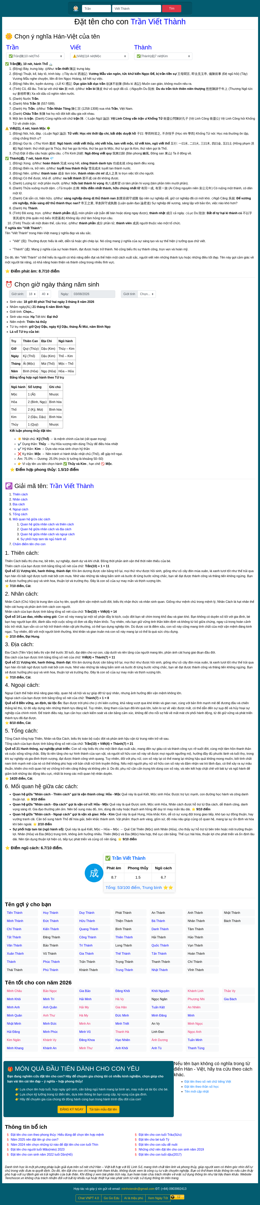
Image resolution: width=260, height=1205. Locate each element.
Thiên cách (20, 494)
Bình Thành (123, 929)
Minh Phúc (50, 1031)
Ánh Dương (160, 1040)
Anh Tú (157, 1048)
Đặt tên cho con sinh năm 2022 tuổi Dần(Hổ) (42, 1154)
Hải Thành (159, 937)
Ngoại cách (20, 509)
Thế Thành (122, 953)
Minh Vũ (85, 1031)
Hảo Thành (195, 937)
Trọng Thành (124, 961)
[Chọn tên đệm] (163, 56)
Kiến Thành (51, 929)
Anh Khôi (121, 1048)
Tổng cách (20, 514)
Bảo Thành (50, 945)
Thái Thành (15, 970)
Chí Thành (14, 929)
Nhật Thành (160, 970)
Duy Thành (86, 912)
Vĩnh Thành (196, 970)
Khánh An (49, 1048)
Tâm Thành (196, 929)
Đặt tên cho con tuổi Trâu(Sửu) (160, 1134)
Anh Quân (50, 1007)
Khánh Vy (49, 1040)
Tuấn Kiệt (158, 1007)
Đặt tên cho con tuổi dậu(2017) (160, 1154)
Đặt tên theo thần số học (202, 1086)
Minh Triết (122, 1023)
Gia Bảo (85, 991)
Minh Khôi (14, 999)
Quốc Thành (160, 945)
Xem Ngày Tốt (158, 1198)
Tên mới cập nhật (197, 1091)
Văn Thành (14, 945)
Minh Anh (13, 1007)
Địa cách (19, 504)
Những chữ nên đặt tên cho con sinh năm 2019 (171, 1149)
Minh (191, 1015)
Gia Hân (121, 1007)
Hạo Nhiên (122, 1040)
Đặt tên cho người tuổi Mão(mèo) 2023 (38, 1149)
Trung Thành (124, 970)
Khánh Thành (88, 970)
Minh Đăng (159, 1015)
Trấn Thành (87, 961)
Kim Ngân (14, 1040)
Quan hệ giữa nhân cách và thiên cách (47, 524)
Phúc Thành (51, 961)
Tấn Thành (159, 953)
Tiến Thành (14, 912)
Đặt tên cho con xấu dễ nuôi (158, 1144)
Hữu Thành (87, 921)
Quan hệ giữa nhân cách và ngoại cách (48, 534)
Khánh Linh (195, 991)
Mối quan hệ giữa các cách (31, 519)
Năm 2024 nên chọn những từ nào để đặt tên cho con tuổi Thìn (54, 1144)
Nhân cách (20, 499)
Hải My (84, 1007)
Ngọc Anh (194, 1031)
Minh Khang (15, 1048)
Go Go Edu (111, 1198)
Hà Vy (119, 999)
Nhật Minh (14, 1023)
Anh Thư (49, 1015)
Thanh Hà (122, 1031)
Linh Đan (158, 1031)
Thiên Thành (124, 937)
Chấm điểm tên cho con (29, 544)
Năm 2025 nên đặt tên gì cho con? (35, 1139)
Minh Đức (50, 1023)
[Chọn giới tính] (146, 294)
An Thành (158, 912)
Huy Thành (50, 912)
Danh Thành (160, 929)
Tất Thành (14, 937)
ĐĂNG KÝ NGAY (72, 1109)
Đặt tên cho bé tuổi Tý (154, 1139)
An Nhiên (194, 1007)
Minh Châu (14, 991)
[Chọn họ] (35, 56)
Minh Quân (14, 1015)
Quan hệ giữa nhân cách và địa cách (46, 529)
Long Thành (123, 945)
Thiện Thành (124, 921)
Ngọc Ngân (159, 999)
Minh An (85, 1023)
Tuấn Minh (195, 1040)
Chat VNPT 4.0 (88, 1198)
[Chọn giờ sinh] (32, 294)
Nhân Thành (196, 921)
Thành (11, 961)
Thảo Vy (229, 991)
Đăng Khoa (87, 1040)
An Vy (156, 1023)
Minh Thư (86, 1048)
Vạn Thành (195, 945)
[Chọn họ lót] (99, 56)
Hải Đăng (13, 1031)
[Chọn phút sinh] (45, 294)
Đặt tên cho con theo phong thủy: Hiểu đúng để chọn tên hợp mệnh (57, 1134)
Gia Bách (230, 999)
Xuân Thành (15, 953)
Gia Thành (86, 953)
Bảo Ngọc (50, 991)
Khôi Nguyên (160, 991)
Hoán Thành (196, 953)
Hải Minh (85, 999)
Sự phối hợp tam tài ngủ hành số (44, 539)
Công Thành (87, 937)
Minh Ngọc (195, 1023)
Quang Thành (88, 929)
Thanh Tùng (196, 1048)
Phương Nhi (196, 999)
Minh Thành (15, 921)
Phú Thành (50, 970)
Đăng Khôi (122, 991)
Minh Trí (48, 999)
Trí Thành (85, 945)
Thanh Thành (161, 961)
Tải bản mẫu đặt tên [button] (103, 1109)
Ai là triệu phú (133, 1198)
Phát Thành (123, 912)
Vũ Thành (49, 953)
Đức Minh (122, 1015)
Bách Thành (232, 921)
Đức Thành (51, 921)
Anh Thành (195, 912)
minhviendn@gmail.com (138, 1188)
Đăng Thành (51, 937)
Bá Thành (158, 921)
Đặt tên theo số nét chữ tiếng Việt (208, 1081)
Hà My (83, 1015)
